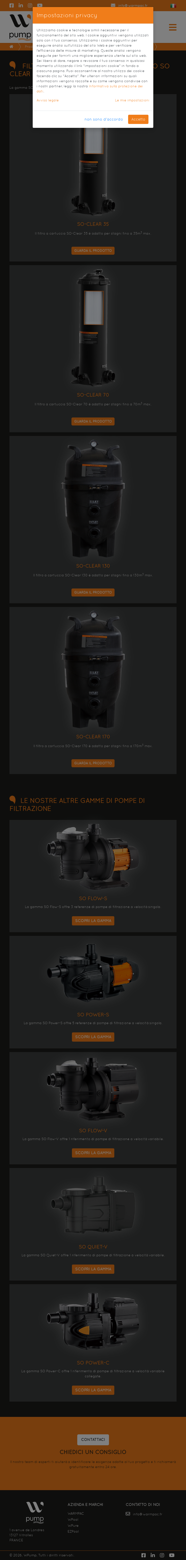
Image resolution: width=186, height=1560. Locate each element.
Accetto (138, 119)
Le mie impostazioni (132, 100)
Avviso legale (48, 100)
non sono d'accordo (104, 119)
